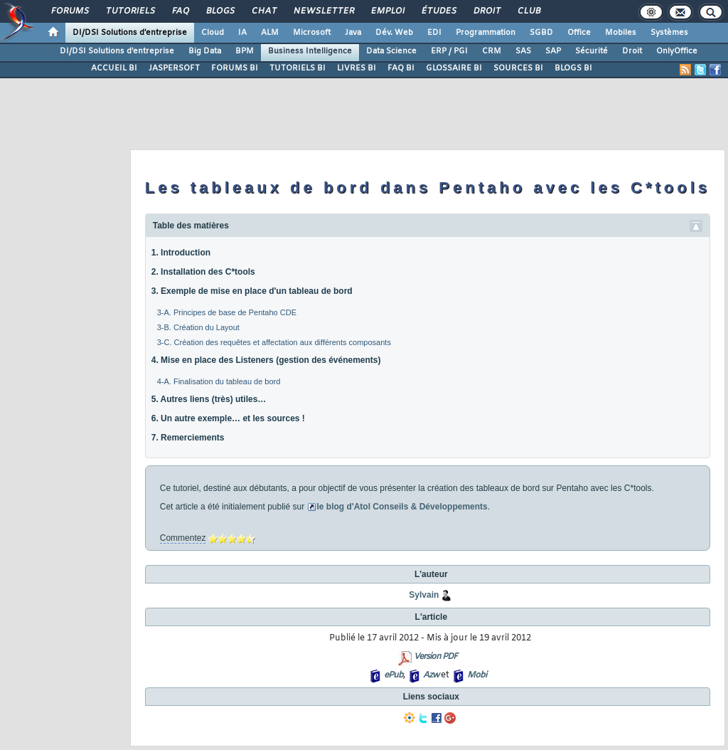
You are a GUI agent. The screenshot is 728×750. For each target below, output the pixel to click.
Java (353, 33)
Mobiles (620, 33)
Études (438, 11)
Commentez (183, 538)
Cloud (212, 33)
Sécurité (591, 51)
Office (579, 33)
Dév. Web (394, 33)
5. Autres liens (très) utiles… (209, 399)
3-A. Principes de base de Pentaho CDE (226, 312)
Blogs (219, 11)
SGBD (541, 33)
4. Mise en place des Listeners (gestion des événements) (266, 360)
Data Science (391, 51)
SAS (523, 51)
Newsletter (323, 11)
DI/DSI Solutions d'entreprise (130, 33)
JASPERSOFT (174, 68)
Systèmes (669, 33)
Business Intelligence (310, 51)
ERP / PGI (449, 51)
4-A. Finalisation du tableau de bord (219, 381)
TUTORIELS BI (297, 68)
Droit (486, 11)
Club (528, 11)
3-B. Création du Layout (198, 327)
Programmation (485, 33)
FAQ (180, 11)
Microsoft (312, 33)
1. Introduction (180, 253)
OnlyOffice (676, 51)
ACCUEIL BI (114, 68)
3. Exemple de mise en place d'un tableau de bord (252, 291)
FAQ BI (400, 68)
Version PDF (435, 656)
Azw (431, 675)
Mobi (476, 675)
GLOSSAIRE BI (454, 68)
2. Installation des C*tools (203, 272)
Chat (263, 11)
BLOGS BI (573, 68)
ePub (393, 675)
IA (242, 33)
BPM (244, 51)
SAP (553, 51)
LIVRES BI (356, 68)
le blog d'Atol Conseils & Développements (402, 507)
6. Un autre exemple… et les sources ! (228, 418)
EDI (434, 33)
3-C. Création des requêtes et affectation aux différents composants (274, 342)
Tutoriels (130, 11)
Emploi (387, 11)
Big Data (204, 51)
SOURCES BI (518, 68)
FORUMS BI (234, 68)
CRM (491, 51)
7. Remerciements (188, 438)
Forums (69, 11)
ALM (270, 33)
